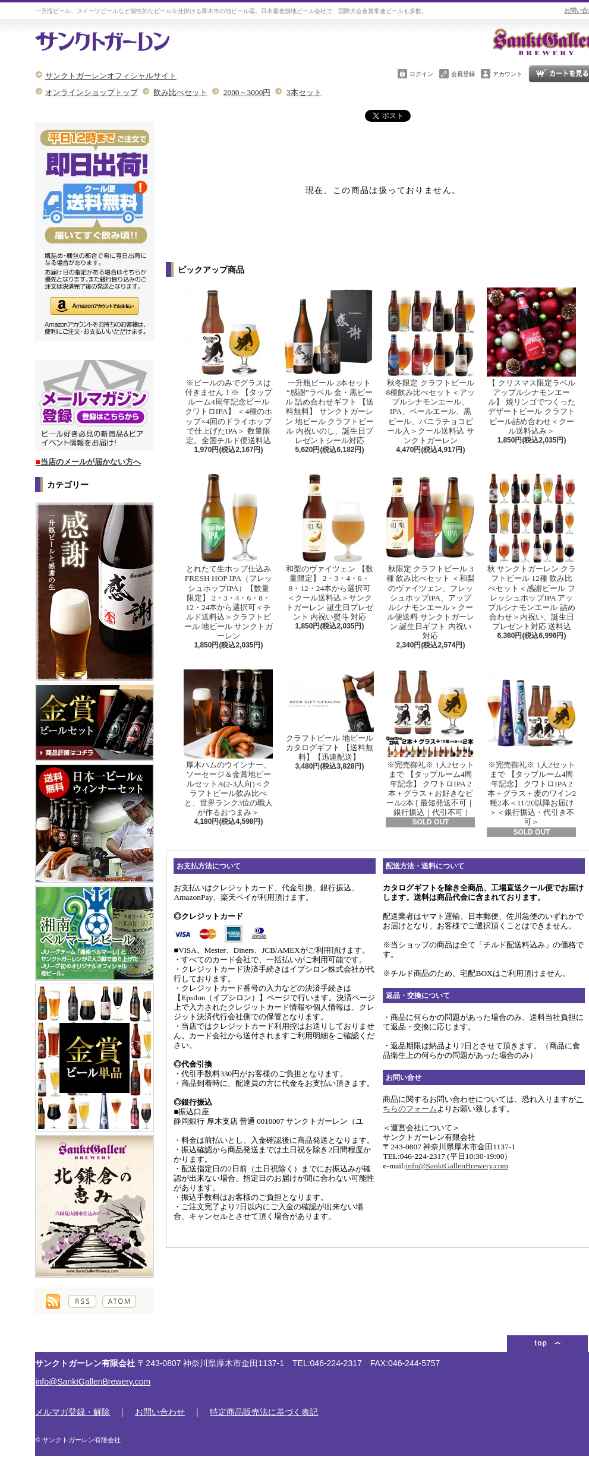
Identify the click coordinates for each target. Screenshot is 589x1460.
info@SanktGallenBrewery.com (457, 1165)
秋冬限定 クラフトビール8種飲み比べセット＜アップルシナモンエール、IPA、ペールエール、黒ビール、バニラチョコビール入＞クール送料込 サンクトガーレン (430, 366)
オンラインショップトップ (91, 92)
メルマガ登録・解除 (72, 1412)
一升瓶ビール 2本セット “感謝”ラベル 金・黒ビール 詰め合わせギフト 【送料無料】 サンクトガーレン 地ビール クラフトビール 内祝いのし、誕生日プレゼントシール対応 (329, 366)
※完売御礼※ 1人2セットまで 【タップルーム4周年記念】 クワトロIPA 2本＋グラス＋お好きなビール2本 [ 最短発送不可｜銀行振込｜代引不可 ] (430, 743)
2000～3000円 (247, 92)
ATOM (119, 1301)
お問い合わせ (160, 1412)
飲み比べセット (180, 92)
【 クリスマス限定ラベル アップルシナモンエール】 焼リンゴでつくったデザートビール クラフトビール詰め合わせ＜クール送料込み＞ (531, 361)
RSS (82, 1301)
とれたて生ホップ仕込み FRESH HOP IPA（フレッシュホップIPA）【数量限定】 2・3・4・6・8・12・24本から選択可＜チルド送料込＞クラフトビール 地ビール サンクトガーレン (228, 556)
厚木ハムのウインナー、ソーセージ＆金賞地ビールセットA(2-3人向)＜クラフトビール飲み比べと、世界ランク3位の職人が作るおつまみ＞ (228, 743)
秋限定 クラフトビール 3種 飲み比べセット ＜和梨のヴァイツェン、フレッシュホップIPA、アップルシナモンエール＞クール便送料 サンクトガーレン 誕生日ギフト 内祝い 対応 (430, 556)
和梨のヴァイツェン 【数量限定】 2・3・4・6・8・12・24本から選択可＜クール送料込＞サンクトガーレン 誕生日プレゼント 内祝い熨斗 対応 (329, 547)
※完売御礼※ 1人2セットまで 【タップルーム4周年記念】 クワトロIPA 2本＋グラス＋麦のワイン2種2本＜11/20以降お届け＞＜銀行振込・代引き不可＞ (531, 748)
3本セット (304, 92)
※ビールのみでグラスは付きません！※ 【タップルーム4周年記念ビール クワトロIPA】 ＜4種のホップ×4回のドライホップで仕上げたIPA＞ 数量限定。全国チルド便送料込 (228, 366)
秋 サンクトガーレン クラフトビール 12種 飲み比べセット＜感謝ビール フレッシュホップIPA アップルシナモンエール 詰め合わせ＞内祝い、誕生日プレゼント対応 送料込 (531, 552)
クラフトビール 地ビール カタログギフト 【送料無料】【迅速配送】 (329, 715)
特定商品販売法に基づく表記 (264, 1412)
